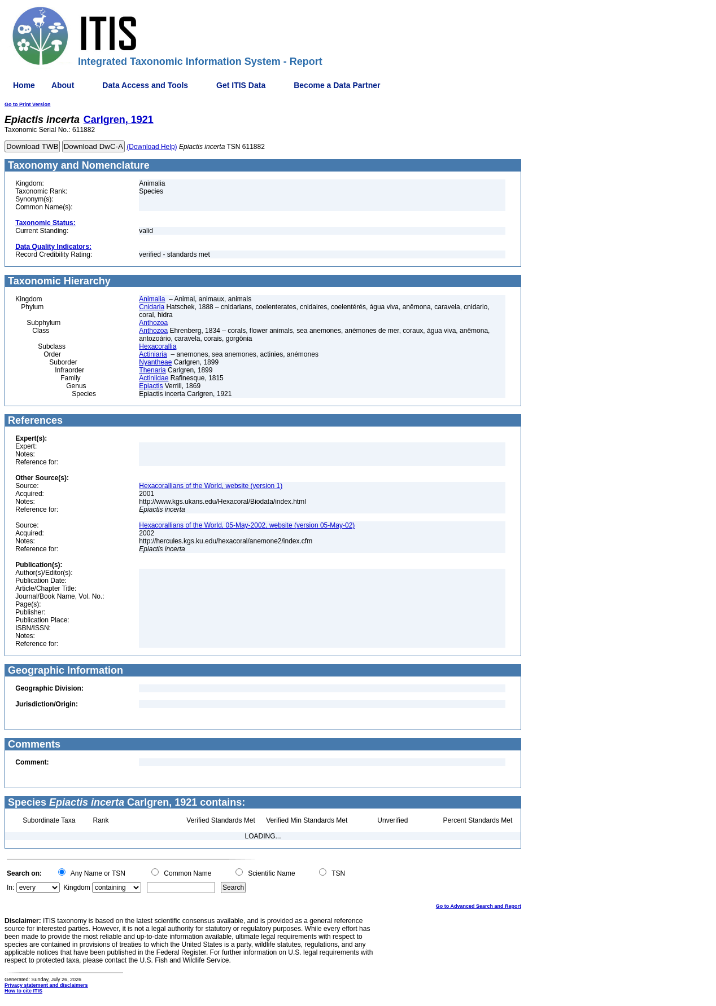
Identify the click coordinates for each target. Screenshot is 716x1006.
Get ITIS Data (240, 85)
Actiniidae (153, 378)
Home (24, 85)
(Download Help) (151, 147)
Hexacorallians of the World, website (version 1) (210, 486)
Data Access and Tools (145, 85)
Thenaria (152, 370)
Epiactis (151, 386)
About (62, 85)
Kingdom (76, 887)
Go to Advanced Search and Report (478, 906)
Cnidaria (151, 307)
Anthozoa (153, 323)
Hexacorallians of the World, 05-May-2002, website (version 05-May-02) (247, 525)
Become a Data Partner (337, 85)
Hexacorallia (157, 346)
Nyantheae (155, 362)
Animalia (152, 299)
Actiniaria (153, 354)
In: (10, 887)
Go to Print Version (28, 104)
